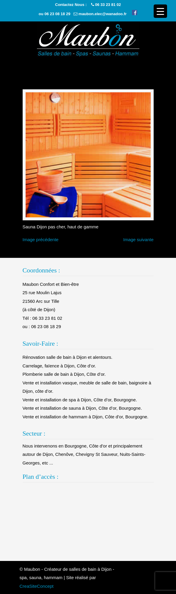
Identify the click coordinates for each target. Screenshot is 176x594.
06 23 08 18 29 (57, 14)
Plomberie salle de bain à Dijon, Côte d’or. (64, 374)
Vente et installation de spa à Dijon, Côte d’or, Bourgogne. (80, 399)
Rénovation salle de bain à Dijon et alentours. (68, 357)
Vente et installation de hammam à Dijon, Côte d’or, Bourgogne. (86, 416)
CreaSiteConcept (37, 586)
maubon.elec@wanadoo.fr (103, 14)
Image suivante (138, 239)
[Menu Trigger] (160, 11)
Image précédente (41, 239)
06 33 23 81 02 (108, 4)
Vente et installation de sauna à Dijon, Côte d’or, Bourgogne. (82, 408)
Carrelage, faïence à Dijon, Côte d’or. (59, 365)
